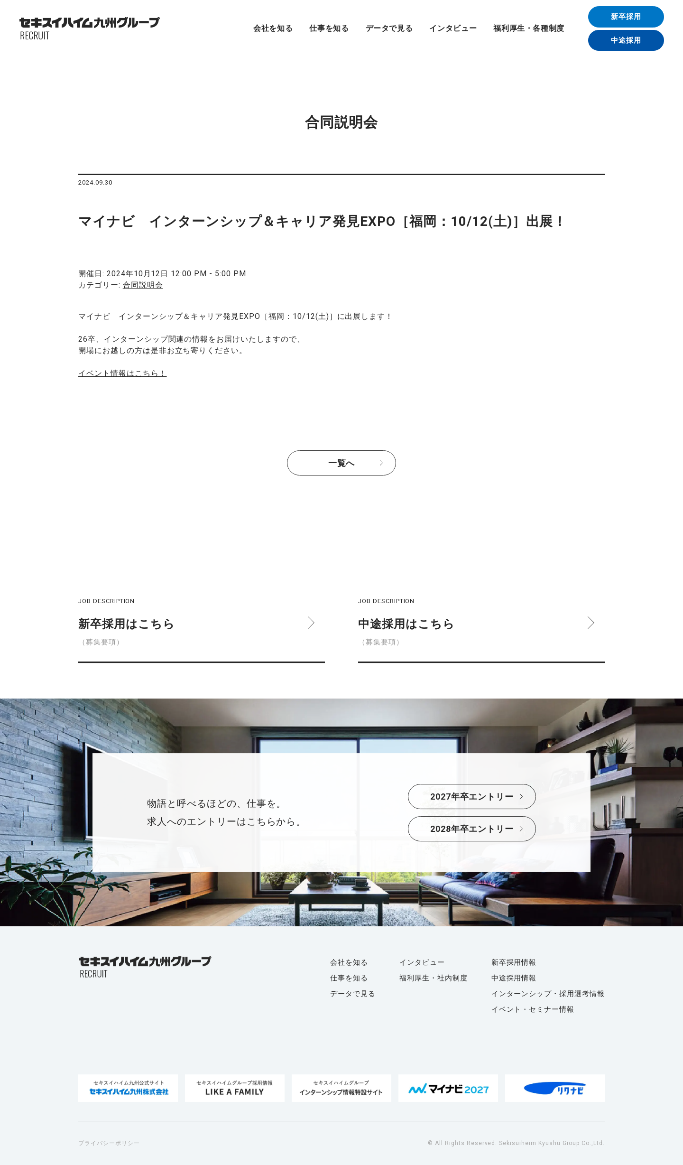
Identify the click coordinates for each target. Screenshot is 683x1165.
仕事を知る (329, 28)
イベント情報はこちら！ (122, 373)
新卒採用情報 (514, 962)
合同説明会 (143, 284)
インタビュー (453, 28)
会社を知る (273, 28)
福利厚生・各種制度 (528, 28)
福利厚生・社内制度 (433, 978)
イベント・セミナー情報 (533, 1009)
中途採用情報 (514, 978)
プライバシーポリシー (109, 1143)
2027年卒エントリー (472, 797)
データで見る (389, 28)
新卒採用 (626, 16)
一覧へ (341, 463)
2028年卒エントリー (472, 829)
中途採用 (626, 40)
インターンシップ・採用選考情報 (548, 993)
